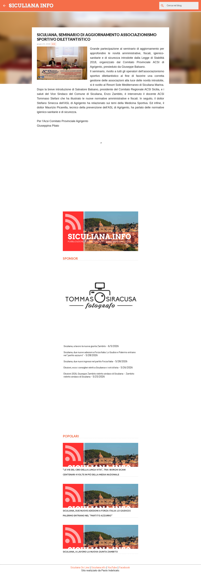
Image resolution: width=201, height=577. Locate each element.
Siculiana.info (98, 567)
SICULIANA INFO (31, 6)
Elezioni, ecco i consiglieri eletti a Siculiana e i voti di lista (91, 367)
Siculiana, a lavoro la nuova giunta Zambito (85, 346)
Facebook (124, 567)
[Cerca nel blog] (182, 5)
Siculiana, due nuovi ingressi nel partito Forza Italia (88, 361)
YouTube (112, 567)
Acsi (53, 44)
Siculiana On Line (80, 567)
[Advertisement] (100, 180)
